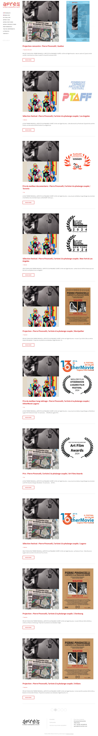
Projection (25, 49)
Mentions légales (70, 733)
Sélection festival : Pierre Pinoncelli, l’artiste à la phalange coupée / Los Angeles (56, 116)
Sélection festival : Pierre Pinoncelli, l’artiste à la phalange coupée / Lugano (54, 543)
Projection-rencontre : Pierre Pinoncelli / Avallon (43, 46)
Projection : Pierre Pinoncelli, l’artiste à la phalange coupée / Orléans (52, 683)
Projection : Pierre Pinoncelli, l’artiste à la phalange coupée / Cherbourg (53, 613)
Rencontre (30, 49)
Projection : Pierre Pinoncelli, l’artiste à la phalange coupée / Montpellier (53, 331)
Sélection (25, 119)
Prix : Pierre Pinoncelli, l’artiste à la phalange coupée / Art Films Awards (53, 473)
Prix (24, 192)
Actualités (52, 719)
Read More (28, 60)
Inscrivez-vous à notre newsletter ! (58, 725)
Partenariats (53, 722)
